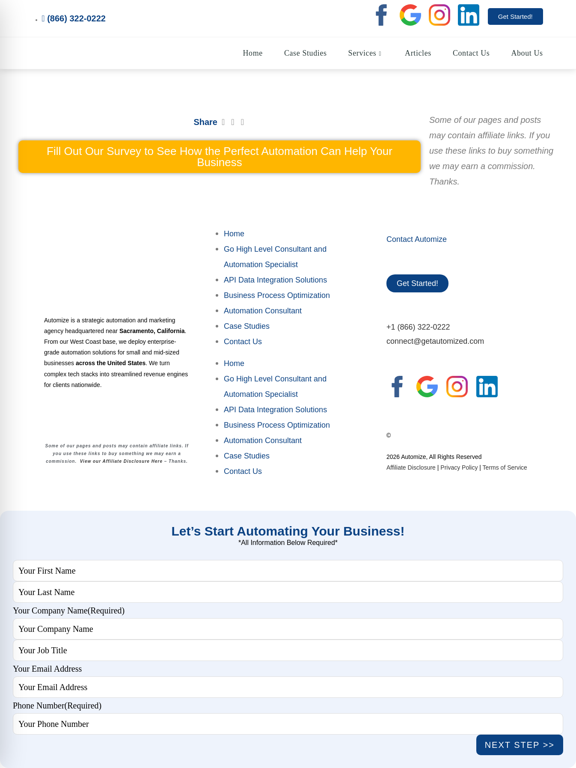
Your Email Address (47, 668)
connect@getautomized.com (435, 341)
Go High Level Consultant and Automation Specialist (275, 257)
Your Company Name (69, 610)
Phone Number (57, 705)
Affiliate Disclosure (411, 467)
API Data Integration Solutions (275, 280)
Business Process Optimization (277, 295)
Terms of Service (505, 467)
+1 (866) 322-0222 (418, 327)
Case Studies (247, 326)
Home (234, 233)
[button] (223, 122)
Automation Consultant (263, 311)
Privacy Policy (459, 467)
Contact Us (243, 341)
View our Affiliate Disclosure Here (121, 461)
